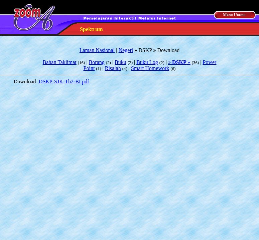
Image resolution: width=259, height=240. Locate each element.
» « (179, 62)
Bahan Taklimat (60, 62)
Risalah (113, 68)
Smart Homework (150, 68)
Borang (97, 62)
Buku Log (147, 62)
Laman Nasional (97, 50)
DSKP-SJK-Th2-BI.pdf (64, 81)
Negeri (126, 50)
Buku (120, 62)
